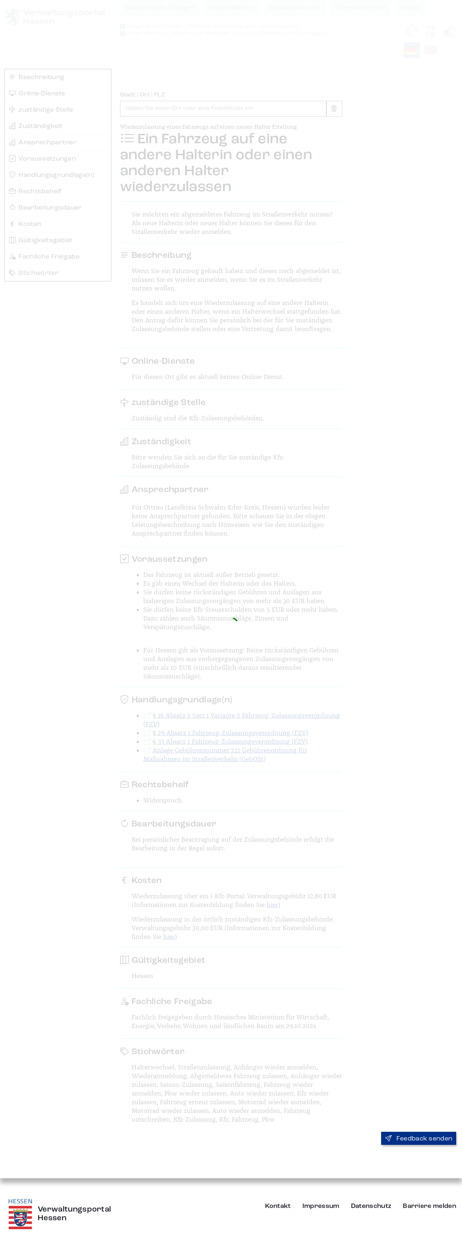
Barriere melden (429, 1206)
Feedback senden (418, 1138)
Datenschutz (371, 1206)
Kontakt (278, 1206)
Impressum (320, 1206)
